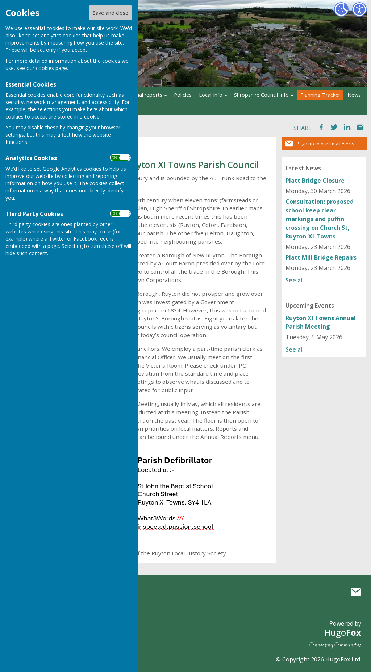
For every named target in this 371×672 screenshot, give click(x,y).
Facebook (321, 127)
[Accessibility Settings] (359, 9)
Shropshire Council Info (261, 94)
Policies (183, 94)
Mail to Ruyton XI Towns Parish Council (355, 591)
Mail (360, 127)
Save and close (110, 12)
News (354, 94)
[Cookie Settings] (341, 9)
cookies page (51, 68)
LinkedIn (347, 127)
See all (294, 280)
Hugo (342, 632)
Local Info (210, 94)
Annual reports (144, 94)
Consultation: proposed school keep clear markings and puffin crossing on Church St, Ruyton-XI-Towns (319, 219)
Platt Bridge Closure (315, 180)
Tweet (334, 127)
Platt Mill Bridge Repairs (321, 257)
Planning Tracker (320, 94)
